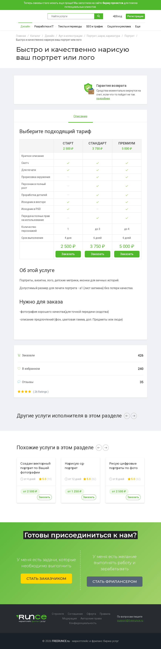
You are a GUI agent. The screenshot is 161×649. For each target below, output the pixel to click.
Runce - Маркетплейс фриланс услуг (30, 16)
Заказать (68, 254)
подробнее (103, 98)
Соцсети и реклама (119, 26)
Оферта (91, 613)
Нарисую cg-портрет (75, 466)
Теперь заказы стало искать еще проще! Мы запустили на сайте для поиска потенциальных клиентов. (80, 4)
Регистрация (135, 16)
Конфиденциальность (83, 623)
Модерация (69, 618)
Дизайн (25, 26)
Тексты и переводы (70, 26)
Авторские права (91, 618)
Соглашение (75, 613)
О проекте (58, 613)
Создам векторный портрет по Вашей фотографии (35, 468)
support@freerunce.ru (130, 620)
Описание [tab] (80, 116)
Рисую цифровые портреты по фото (123, 466)
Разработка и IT (44, 26)
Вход (117, 16)
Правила (105, 613)
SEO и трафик (94, 26)
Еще (137, 26)
